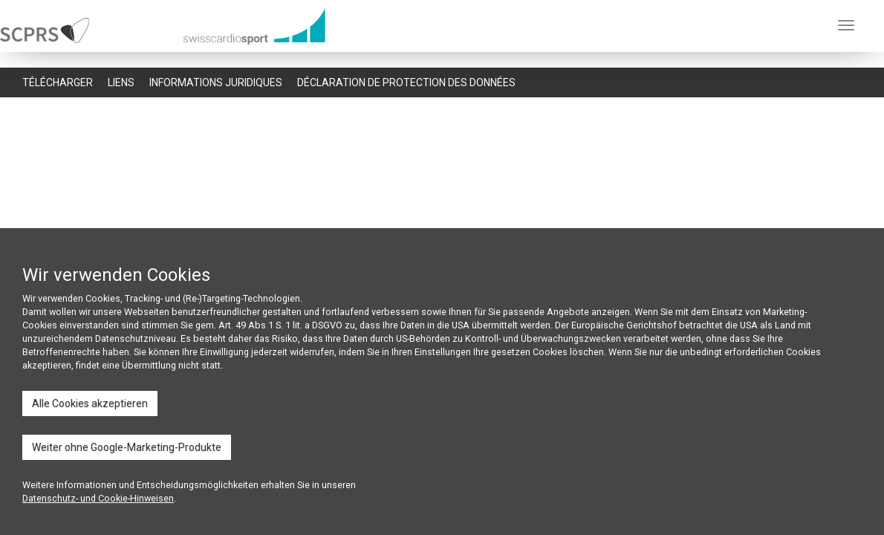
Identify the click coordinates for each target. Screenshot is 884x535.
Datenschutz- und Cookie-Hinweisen (98, 498)
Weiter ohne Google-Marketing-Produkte (126, 447)
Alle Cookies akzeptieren (90, 403)
